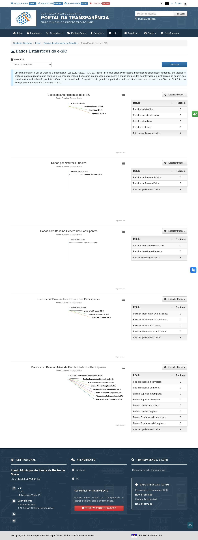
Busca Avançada (145, 18)
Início (18, 33)
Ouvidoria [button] (132, 33)
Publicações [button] (76, 33)
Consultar (174, 64)
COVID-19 (100, 3)
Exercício (17, 59)
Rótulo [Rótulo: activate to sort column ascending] (136, 102)
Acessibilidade (76, 3)
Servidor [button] (97, 33)
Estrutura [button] (34, 33)
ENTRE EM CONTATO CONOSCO (99, 508)
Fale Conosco (170, 33)
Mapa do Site (50, 3)
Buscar (180, 14)
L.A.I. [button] (114, 33)
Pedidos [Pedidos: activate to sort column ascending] (180, 102)
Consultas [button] (54, 33)
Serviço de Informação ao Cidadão (60, 43)
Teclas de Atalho (23, 3)
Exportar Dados (174, 94)
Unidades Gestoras (22, 43)
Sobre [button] (150, 33)
